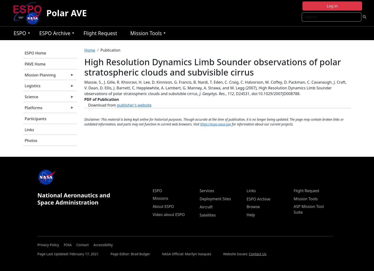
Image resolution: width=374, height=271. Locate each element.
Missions (160, 198)
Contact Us (257, 254)
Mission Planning (48, 76)
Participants (35, 118)
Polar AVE (66, 13)
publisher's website (134, 105)
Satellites (208, 215)
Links (29, 129)
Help (251, 214)
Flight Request (100, 33)
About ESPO (163, 206)
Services (207, 190)
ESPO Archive (56, 34)
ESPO (21, 34)
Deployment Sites (215, 198)
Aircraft (206, 207)
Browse (253, 206)
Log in (332, 6)
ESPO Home (35, 53)
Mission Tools (147, 34)
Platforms (48, 109)
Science (48, 98)
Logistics (48, 87)
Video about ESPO (169, 214)
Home (89, 50)
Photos (31, 140)
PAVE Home (35, 64)
